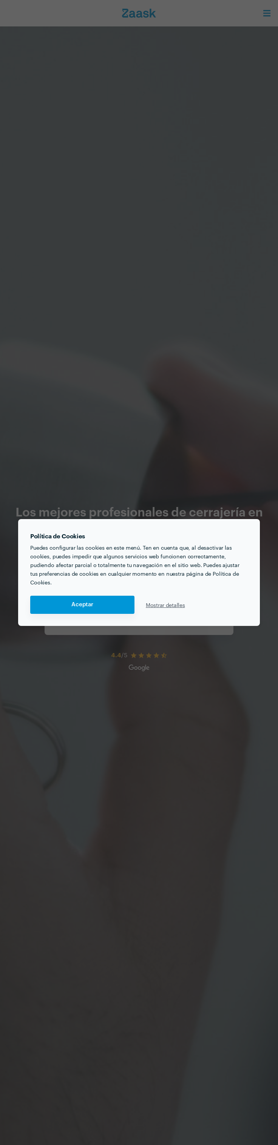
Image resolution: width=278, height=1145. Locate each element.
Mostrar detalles (165, 605)
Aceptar (82, 604)
